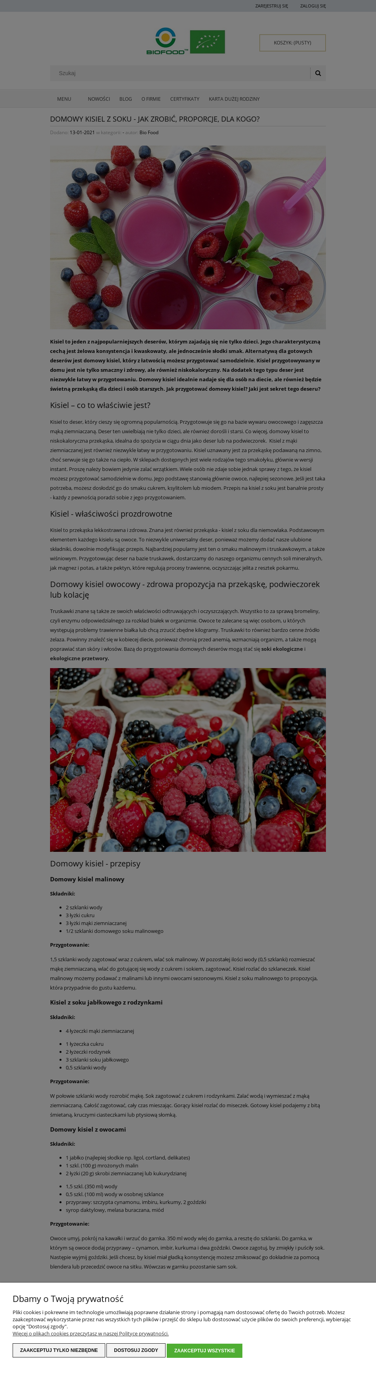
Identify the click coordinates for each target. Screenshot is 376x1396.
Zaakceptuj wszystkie (204, 1351)
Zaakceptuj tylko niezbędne (59, 1351)
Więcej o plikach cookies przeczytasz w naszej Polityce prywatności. (91, 1334)
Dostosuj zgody (136, 1351)
